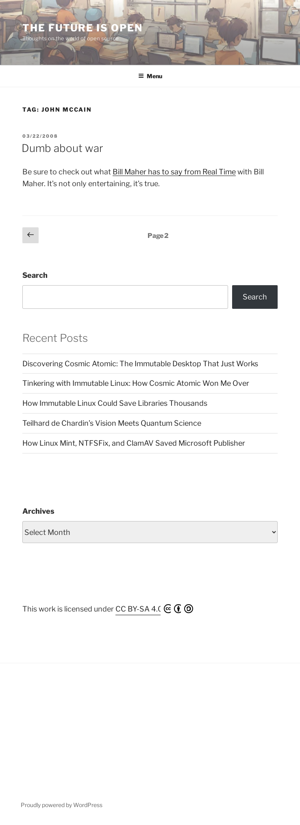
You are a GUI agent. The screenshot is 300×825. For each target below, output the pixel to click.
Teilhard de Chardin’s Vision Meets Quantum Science (111, 423)
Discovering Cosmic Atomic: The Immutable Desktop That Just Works (140, 363)
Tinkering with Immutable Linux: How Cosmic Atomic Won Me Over (135, 383)
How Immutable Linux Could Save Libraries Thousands (114, 403)
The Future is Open (82, 28)
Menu (150, 76)
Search (35, 275)
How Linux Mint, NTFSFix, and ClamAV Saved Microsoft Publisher (133, 443)
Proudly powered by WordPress (61, 804)
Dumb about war (62, 148)
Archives (38, 511)
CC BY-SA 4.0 (154, 608)
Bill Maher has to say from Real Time (174, 171)
